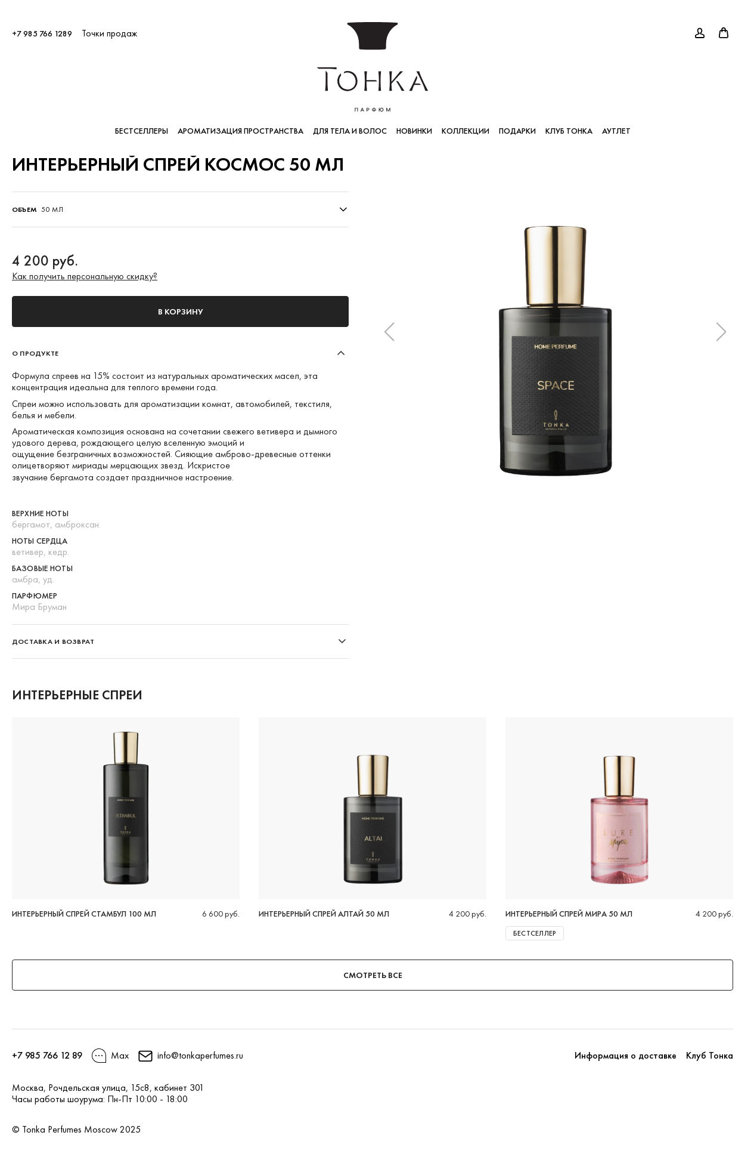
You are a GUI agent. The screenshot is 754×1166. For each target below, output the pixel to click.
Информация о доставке (626, 1055)
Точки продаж (109, 27)
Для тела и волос (350, 125)
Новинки (414, 125)
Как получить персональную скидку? (84, 276)
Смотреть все (372, 975)
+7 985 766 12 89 (47, 1055)
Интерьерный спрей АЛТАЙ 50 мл (324, 914)
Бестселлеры (141, 125)
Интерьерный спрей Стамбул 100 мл (84, 914)
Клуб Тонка (568, 125)
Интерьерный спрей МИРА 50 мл (568, 914)
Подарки (517, 125)
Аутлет (616, 125)
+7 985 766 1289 (42, 28)
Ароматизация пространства (240, 125)
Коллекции (465, 125)
